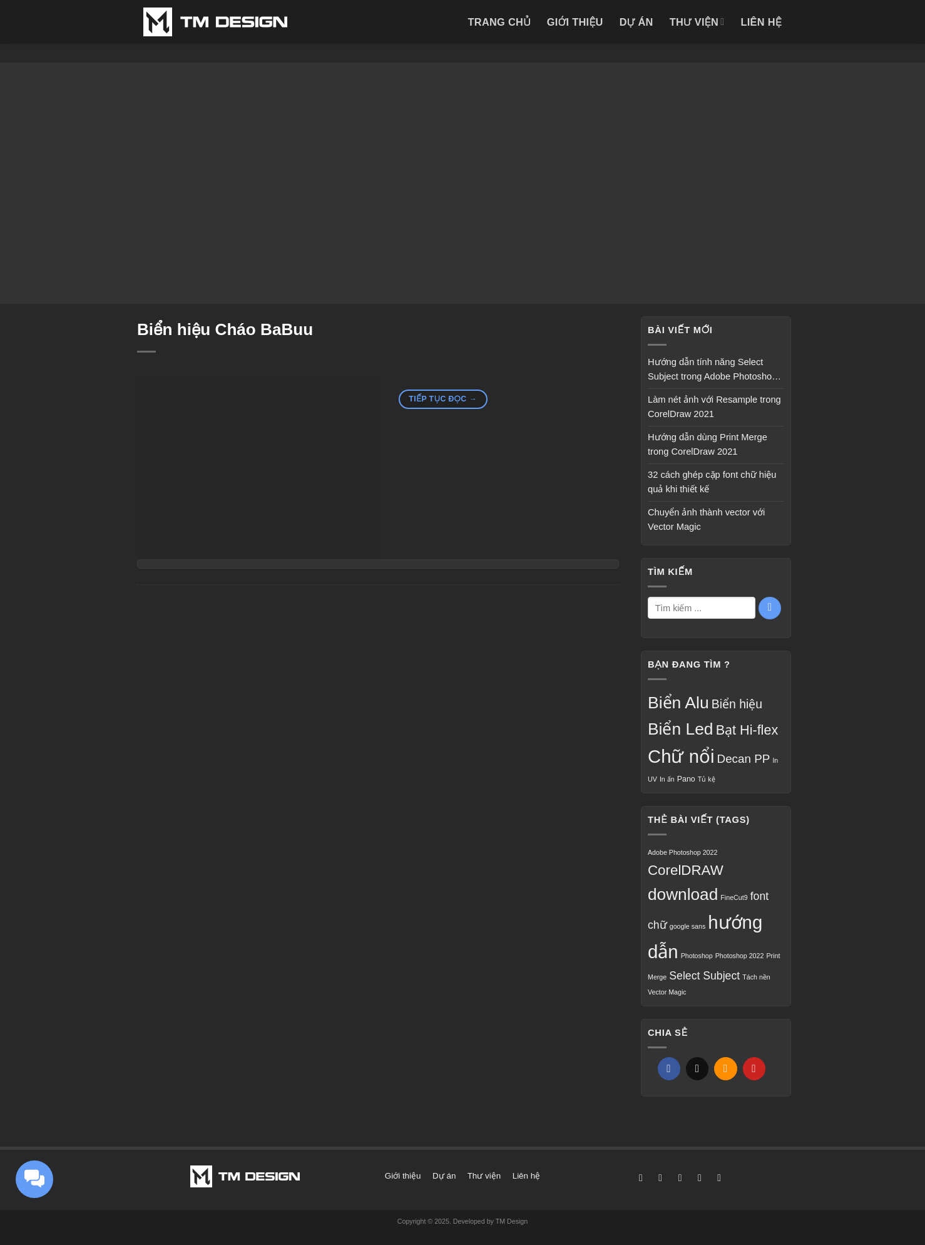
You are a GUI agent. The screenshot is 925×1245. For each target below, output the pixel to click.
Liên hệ (761, 22)
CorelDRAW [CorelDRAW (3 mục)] (685, 870)
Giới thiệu (575, 22)
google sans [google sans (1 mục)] (687, 926)
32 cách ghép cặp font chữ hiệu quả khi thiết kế (712, 482)
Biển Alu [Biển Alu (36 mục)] (678, 702)
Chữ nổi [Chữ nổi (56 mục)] (681, 756)
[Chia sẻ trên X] (697, 1068)
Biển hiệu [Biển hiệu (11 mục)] (737, 704)
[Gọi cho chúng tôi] (719, 1177)
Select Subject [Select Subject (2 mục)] (704, 975)
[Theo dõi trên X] (680, 1177)
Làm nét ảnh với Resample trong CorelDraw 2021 (714, 407)
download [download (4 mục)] (683, 894)
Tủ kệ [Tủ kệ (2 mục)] (706, 779)
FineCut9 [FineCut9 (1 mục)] (733, 897)
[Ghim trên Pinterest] (754, 1068)
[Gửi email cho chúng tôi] (700, 1177)
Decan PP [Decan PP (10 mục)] (743, 758)
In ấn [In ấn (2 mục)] (667, 779)
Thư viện (697, 22)
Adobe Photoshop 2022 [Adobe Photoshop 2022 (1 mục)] (682, 852)
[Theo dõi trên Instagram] (660, 1177)
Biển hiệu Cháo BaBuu (225, 329)
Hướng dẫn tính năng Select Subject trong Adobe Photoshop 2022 (712, 371)
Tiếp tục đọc (443, 399)
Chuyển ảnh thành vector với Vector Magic (706, 519)
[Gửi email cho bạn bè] (725, 1068)
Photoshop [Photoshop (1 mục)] (697, 955)
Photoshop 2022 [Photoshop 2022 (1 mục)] (739, 955)
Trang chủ (499, 22)
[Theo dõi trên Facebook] (641, 1177)
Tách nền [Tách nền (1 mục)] (756, 977)
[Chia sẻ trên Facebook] (669, 1068)
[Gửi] (770, 608)
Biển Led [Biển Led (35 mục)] (680, 729)
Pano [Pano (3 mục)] (686, 779)
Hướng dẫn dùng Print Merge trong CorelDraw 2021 (707, 444)
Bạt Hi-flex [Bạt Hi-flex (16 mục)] (747, 730)
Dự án (636, 22)
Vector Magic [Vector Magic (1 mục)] (667, 992)
